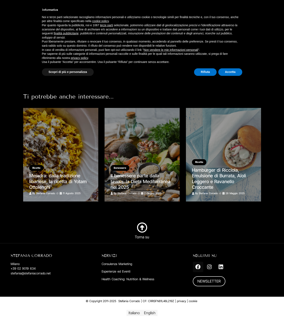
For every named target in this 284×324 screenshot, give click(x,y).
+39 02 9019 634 (23, 268)
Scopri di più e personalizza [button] (68, 72)
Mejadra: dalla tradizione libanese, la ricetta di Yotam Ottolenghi (58, 181)
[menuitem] (134, 313)
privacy (181, 301)
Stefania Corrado (45, 193)
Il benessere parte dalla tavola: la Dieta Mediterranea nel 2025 (140, 181)
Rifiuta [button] (205, 72)
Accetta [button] (230, 72)
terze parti (106, 25)
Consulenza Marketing (117, 264)
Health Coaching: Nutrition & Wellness (128, 279)
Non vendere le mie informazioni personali (171, 49)
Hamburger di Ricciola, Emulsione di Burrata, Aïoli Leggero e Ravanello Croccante (219, 178)
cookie (193, 301)
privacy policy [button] (79, 58)
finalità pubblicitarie (66, 33)
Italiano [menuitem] (134, 313)
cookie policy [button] (100, 21)
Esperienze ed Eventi (116, 271)
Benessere (120, 167)
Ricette (37, 167)
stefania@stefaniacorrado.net (31, 273)
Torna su (142, 237)
